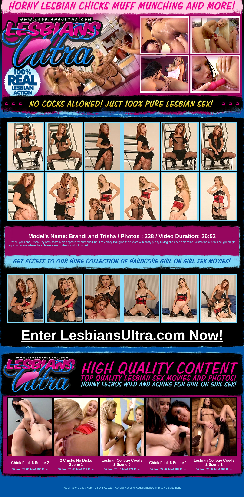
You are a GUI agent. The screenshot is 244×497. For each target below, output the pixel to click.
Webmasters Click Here (78, 487)
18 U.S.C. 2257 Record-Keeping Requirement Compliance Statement (138, 487)
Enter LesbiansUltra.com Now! (122, 335)
